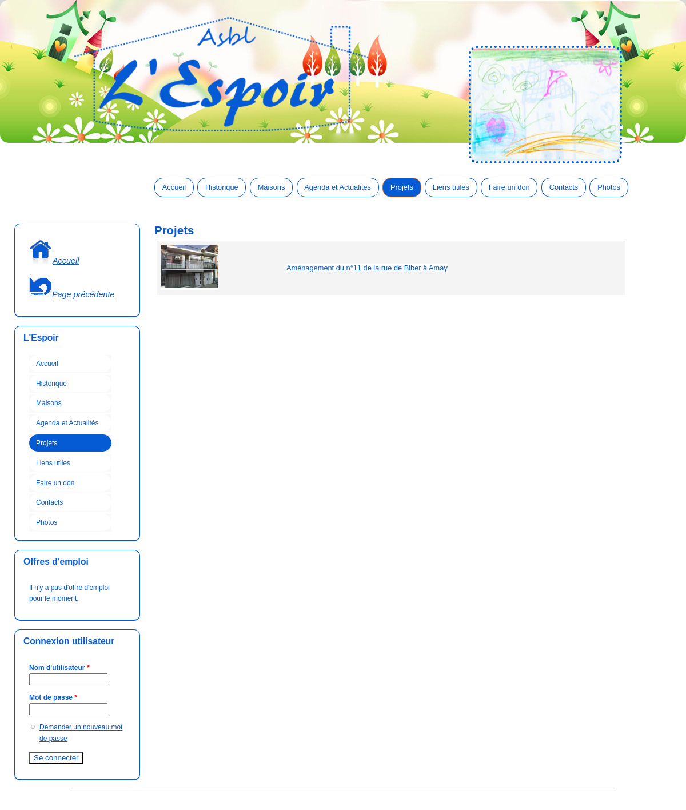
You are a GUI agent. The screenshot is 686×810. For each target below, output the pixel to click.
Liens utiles (451, 187)
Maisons (271, 187)
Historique (221, 187)
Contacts (564, 187)
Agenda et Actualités (337, 187)
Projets (401, 187)
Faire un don (509, 187)
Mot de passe (53, 697)
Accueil (174, 187)
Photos (608, 187)
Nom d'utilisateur (59, 668)
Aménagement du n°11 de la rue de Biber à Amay (367, 268)
